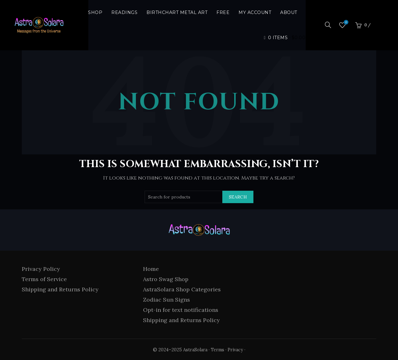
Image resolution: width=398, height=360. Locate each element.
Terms (217, 350)
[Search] (328, 25)
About (288, 12)
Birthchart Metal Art (176, 12)
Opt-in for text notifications (180, 309)
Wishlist (345, 23)
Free (222, 12)
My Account (254, 12)
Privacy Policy (41, 268)
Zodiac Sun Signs (166, 299)
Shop (95, 12)
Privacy (235, 350)
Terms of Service (44, 279)
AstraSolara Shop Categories (182, 289)
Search (238, 197)
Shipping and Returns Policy (60, 289)
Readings (124, 12)
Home (151, 268)
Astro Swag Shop (165, 279)
